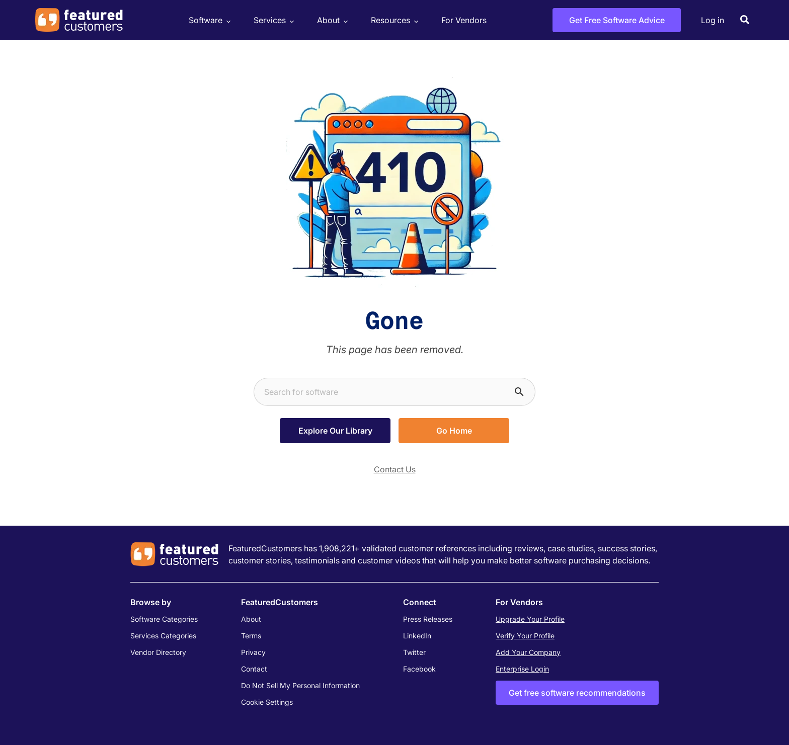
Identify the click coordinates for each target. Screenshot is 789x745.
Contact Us (395, 469)
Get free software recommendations (577, 693)
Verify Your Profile (525, 635)
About (331, 20)
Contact (254, 669)
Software (208, 20)
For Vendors (464, 20)
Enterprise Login (522, 669)
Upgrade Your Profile (530, 619)
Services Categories (163, 635)
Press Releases (427, 619)
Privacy (253, 652)
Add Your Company (528, 652)
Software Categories (164, 619)
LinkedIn (417, 635)
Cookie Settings (267, 702)
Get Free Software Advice (617, 20)
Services (272, 20)
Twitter (414, 652)
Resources (393, 20)
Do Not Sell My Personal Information (300, 685)
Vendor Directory (158, 652)
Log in (712, 20)
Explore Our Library (335, 431)
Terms (251, 635)
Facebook (419, 669)
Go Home (454, 431)
